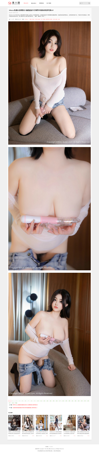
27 (9, 402)
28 (12, 402)
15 (53, 400)
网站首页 (26, 3)
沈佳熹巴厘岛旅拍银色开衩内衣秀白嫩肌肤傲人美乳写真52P (25, 407)
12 (44, 400)
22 (75, 400)
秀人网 (14, 12)
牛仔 (42, 19)
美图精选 (41, 3)
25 (84, 400)
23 (78, 400)
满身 (31, 19)
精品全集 (33, 3)
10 (37, 400)
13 (47, 400)
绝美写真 (48, 19)
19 (66, 400)
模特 (51, 19)
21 (72, 400)
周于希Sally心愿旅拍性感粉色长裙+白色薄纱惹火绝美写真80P (25, 404)
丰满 (54, 19)
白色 (59, 19)
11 (41, 400)
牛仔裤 (36, 19)
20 (69, 400)
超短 (39, 19)
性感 (33, 19)
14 (50, 400)
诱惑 (44, 19)
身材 (56, 19)
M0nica (26, 19)
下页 (16, 403)
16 (56, 400)
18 (63, 400)
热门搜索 (49, 3)
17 (59, 400)
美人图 (10, 12)
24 (81, 400)
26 (88, 400)
